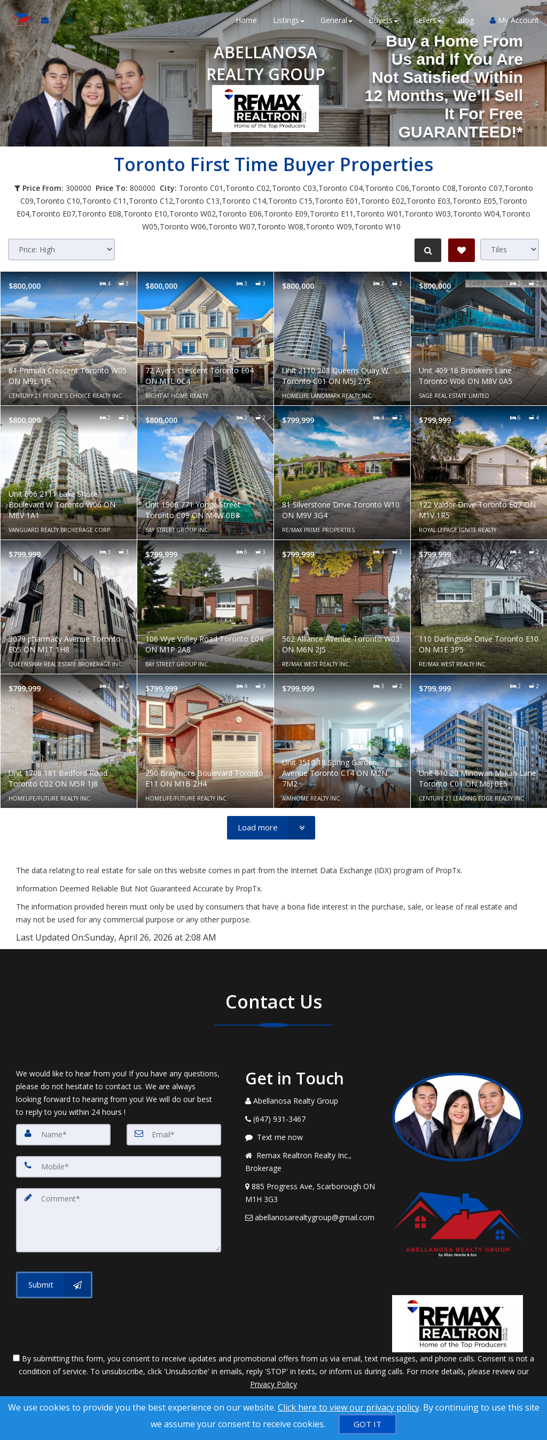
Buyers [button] (383, 21)
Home (246, 21)
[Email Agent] (49, 21)
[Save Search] (461, 250)
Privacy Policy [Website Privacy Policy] (273, 1384)
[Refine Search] (427, 250)
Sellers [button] (428, 21)
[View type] (509, 249)
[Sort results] (61, 249)
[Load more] (271, 828)
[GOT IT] (367, 1424)
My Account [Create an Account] (514, 21)
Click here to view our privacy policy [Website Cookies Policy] (348, 1407)
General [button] (337, 21)
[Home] (20, 21)
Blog (466, 21)
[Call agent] (66, 21)
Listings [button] (288, 21)
